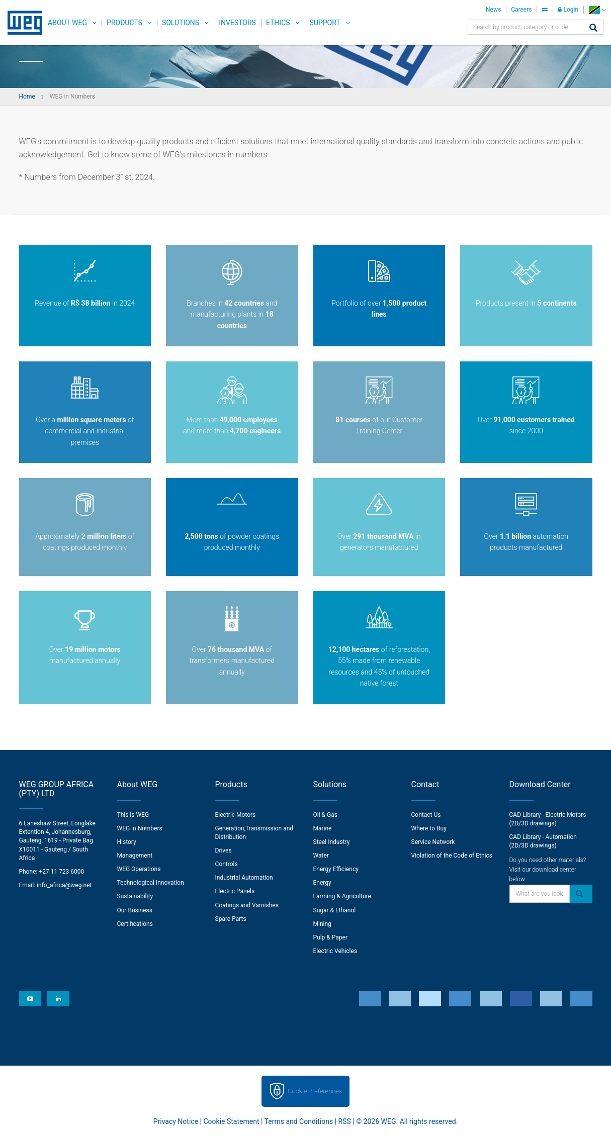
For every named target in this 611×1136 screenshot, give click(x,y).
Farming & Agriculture (342, 896)
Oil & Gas (325, 814)
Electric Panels (235, 891)
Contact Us (426, 814)
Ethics (278, 23)
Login (568, 9)
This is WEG (133, 814)
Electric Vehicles (335, 951)
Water (321, 855)
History (126, 841)
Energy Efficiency (336, 869)
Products (124, 23)
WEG (21, 22)
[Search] (593, 28)
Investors (237, 23)
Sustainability (135, 896)
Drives (223, 850)
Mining (322, 923)
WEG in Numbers (139, 828)
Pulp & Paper (330, 937)
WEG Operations (139, 869)
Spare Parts (230, 918)
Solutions (180, 23)
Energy (322, 882)
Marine (322, 828)
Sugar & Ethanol (334, 910)
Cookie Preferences (315, 1091)
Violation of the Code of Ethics (452, 855)
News (493, 9)
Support (325, 23)
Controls (226, 864)
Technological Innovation (150, 882)
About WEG (67, 23)
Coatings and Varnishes (247, 905)
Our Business (135, 910)
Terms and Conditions (299, 1121)
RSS (344, 1121)
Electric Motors (235, 814)
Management (135, 855)
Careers (521, 9)
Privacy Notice (175, 1121)
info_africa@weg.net (64, 885)
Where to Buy (429, 828)
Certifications (135, 923)
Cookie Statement (231, 1121)
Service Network (433, 841)
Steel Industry (331, 841)
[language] (597, 10)
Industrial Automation (244, 877)
